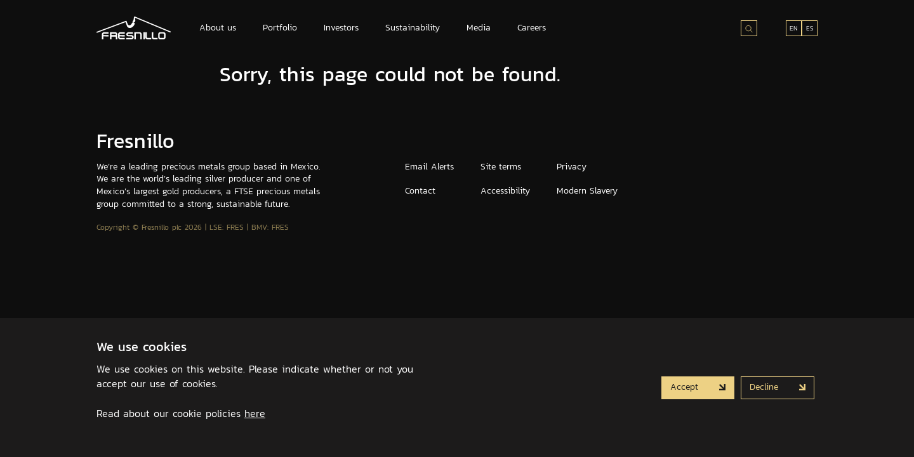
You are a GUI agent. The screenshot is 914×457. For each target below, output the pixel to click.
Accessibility (505, 191)
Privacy (571, 167)
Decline (765, 386)
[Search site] (749, 28)
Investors (341, 28)
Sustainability (412, 28)
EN (794, 28)
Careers (531, 28)
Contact (420, 191)
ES (810, 28)
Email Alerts (429, 167)
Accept (685, 386)
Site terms (500, 167)
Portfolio (280, 28)
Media (479, 28)
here (254, 413)
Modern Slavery (587, 191)
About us (217, 28)
